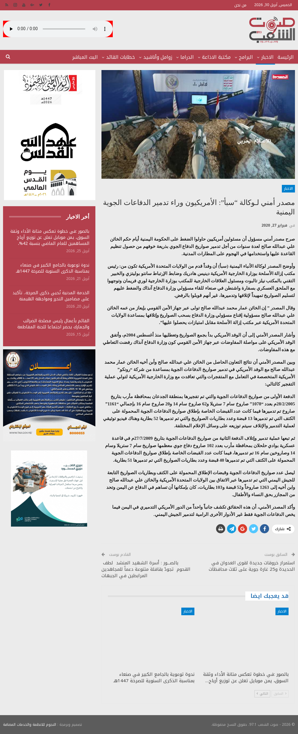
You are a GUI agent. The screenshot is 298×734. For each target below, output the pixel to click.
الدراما (187, 57)
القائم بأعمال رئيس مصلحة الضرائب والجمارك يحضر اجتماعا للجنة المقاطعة (53, 324)
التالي (262, 693)
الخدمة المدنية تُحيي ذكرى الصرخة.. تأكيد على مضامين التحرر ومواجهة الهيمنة (50, 296)
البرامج (246, 57)
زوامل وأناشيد (157, 57)
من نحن (240, 5)
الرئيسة (286, 57)
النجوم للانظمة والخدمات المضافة (29, 724)
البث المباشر (85, 57)
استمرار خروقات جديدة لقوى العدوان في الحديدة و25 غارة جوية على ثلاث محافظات (252, 566)
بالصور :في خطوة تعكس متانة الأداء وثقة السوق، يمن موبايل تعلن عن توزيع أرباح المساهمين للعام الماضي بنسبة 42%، (49, 237)
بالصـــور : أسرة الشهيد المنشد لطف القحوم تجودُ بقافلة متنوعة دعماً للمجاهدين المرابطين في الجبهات (145, 569)
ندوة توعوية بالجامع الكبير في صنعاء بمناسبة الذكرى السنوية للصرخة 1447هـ (52, 268)
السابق (280, 693)
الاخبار (267, 57)
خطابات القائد (120, 57)
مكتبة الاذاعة (216, 57)
